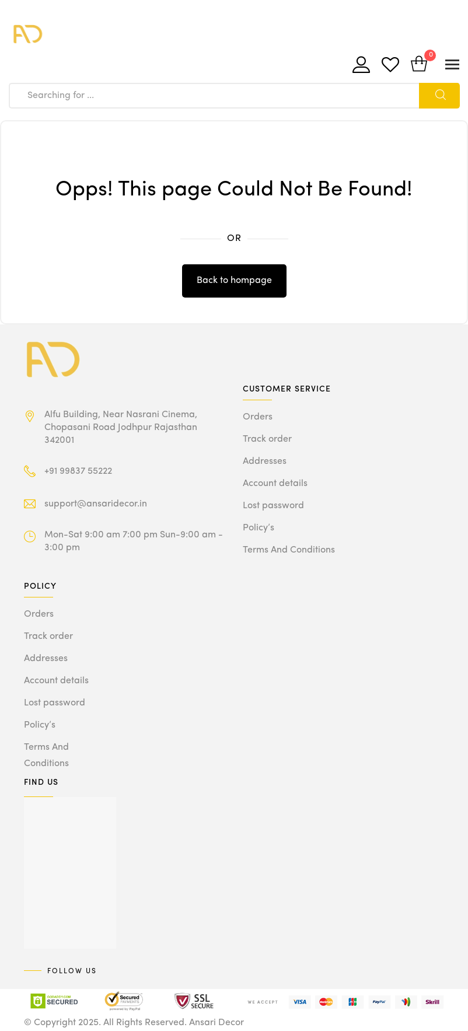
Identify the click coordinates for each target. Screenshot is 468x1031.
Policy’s (258, 528)
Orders (258, 417)
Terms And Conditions (289, 550)
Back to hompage (234, 280)
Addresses (265, 461)
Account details (275, 483)
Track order (267, 439)
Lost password (273, 506)
